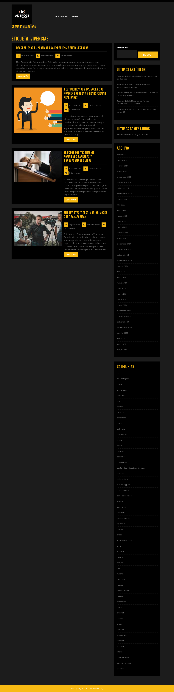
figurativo (121, 523)
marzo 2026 (122, 160)
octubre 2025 (123, 188)
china (119, 440)
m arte (120, 557)
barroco (120, 423)
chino (119, 445)
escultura (121, 512)
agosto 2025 (122, 199)
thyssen (120, 646)
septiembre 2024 (124, 260)
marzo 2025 (122, 227)
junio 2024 (121, 277)
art (118, 373)
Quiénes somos (61, 16)
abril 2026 (121, 154)
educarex (121, 507)
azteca (120, 406)
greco (119, 535)
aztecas (120, 412)
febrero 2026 (122, 166)
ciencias (120, 451)
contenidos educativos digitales (131, 468)
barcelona (121, 418)
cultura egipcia (123, 484)
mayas (120, 562)
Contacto (76, 16)
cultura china (122, 479)
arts (118, 401)
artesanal (121, 395)
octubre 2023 (123, 322)
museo (120, 585)
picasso (120, 618)
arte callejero (123, 379)
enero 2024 (122, 305)
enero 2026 (122, 171)
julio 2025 (121, 205)
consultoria (122, 462)
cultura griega (123, 490)
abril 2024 (121, 288)
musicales (121, 601)
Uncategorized (123, 657)
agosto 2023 (122, 333)
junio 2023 (121, 344)
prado (119, 624)
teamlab (121, 640)
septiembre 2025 (124, 193)
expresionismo (123, 518)
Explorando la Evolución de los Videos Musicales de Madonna (133, 85)
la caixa (120, 551)
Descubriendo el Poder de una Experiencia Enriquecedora (52, 48)
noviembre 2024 (124, 249)
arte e (119, 384)
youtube (120, 668)
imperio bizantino (124, 540)
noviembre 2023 (124, 316)
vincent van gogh (124, 663)
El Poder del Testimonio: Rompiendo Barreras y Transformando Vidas (79, 157)
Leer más (23, 76)
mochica (121, 579)
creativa (120, 473)
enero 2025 (122, 238)
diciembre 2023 (124, 310)
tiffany (119, 652)
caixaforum (122, 434)
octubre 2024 (123, 255)
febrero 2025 (122, 232)
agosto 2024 (122, 266)
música (120, 596)
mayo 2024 (122, 283)
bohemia (121, 429)
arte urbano (122, 390)
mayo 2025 (122, 216)
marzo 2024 (122, 294)
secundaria (122, 635)
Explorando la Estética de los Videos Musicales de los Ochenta (133, 102)
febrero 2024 (123, 299)
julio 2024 (121, 271)
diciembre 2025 (124, 177)
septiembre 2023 (124, 327)
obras (119, 607)
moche (120, 574)
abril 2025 (121, 221)
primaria (121, 629)
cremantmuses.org (24, 27)
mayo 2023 (122, 349)
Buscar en (122, 47)
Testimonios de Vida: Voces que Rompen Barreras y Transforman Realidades (85, 93)
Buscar (148, 55)
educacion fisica (124, 496)
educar (120, 501)
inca (119, 546)
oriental (120, 613)
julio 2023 (121, 338)
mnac (119, 568)
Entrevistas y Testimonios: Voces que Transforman (85, 215)
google (120, 529)
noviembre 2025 (124, 182)
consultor (121, 457)
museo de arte (123, 590)
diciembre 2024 (124, 244)
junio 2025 (121, 210)
